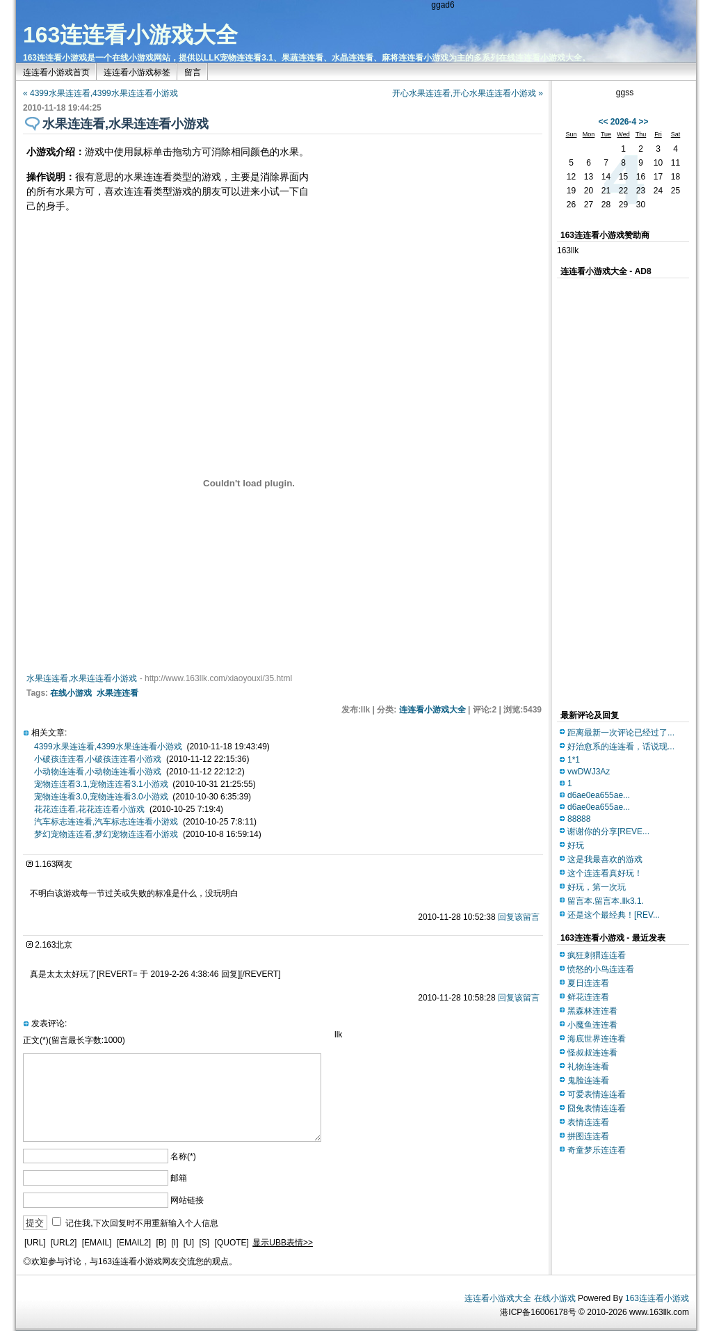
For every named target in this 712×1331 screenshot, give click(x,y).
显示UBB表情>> (282, 1243)
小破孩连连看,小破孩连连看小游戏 (97, 759)
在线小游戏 (71, 693)
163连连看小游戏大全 (130, 34)
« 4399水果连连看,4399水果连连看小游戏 (100, 93)
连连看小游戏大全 (432, 710)
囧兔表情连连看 (596, 1108)
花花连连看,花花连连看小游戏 (89, 809)
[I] (174, 1243)
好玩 (575, 845)
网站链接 (187, 1200)
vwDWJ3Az (588, 771)
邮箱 (178, 1178)
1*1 (573, 760)
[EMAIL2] (134, 1243)
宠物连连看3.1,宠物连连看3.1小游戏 (101, 784)
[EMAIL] (97, 1243)
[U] (189, 1243)
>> (644, 122)
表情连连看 (588, 1122)
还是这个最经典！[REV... (613, 915)
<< (603, 122)
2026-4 (623, 122)
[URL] (35, 1243)
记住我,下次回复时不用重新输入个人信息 (141, 1223)
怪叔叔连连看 (592, 1053)
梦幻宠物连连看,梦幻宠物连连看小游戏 (106, 834)
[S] (205, 1243)
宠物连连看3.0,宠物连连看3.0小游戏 (101, 797)
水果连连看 (117, 693)
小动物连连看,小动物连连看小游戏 (97, 771)
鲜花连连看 (588, 997)
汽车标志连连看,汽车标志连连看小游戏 (106, 822)
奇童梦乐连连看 (596, 1150)
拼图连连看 (588, 1136)
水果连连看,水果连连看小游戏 (81, 678)
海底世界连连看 (596, 1039)
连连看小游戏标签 (137, 72)
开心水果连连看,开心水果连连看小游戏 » (467, 93)
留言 (192, 72)
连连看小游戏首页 (56, 72)
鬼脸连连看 (588, 1080)
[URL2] (63, 1243)
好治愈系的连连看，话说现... (620, 746)
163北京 (57, 945)
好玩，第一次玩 (596, 887)
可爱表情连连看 (596, 1094)
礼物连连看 (588, 1066)
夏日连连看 (588, 983)
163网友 (57, 864)
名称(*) (183, 1156)
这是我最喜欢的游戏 (604, 859)
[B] (161, 1243)
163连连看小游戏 (657, 1298)
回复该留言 (519, 917)
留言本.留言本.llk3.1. (605, 901)
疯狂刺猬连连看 (596, 955)
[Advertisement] (422, 225)
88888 (578, 819)
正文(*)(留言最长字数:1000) (74, 1040)
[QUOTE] (232, 1243)
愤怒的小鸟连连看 (600, 969)
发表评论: (49, 1023)
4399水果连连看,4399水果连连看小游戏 (108, 746)
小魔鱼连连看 (592, 1025)
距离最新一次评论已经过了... (620, 733)
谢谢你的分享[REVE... (608, 831)
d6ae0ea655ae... (598, 795)
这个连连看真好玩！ (604, 873)
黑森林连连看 (592, 1011)
